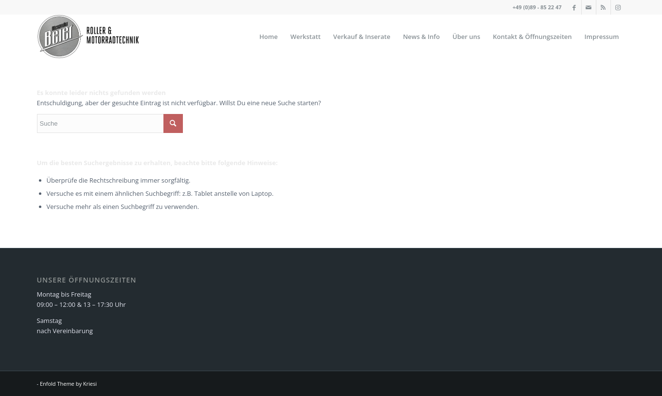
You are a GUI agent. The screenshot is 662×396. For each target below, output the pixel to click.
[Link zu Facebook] (574, 7)
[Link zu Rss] (603, 7)
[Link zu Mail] (589, 7)
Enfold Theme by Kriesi (68, 383)
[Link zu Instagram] (618, 7)
